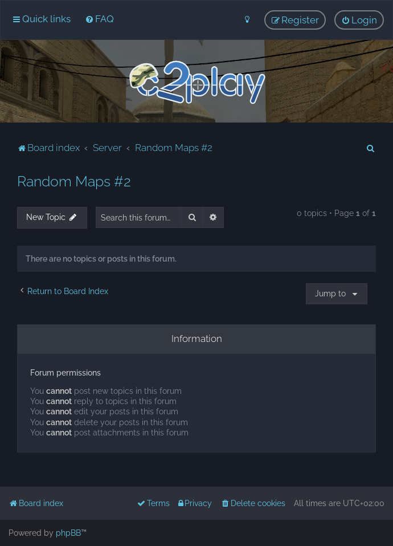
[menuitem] (99, 18)
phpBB (68, 532)
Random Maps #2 (74, 181)
